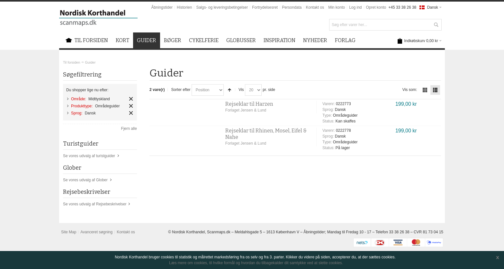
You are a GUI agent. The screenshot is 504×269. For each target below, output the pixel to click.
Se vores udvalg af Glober (85, 180)
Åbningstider (162, 7)
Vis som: (409, 89)
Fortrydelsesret (265, 7)
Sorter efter (180, 89)
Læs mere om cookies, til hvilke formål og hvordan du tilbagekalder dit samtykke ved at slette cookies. (256, 263)
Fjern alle (129, 128)
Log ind (355, 7)
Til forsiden (71, 62)
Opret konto (376, 7)
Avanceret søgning (96, 232)
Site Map (68, 232)
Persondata (292, 7)
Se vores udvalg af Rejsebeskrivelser (94, 204)
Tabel (425, 90)
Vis (241, 89)
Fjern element (131, 99)
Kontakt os (315, 7)
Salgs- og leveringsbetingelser (222, 7)
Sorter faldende (229, 90)
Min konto (336, 7)
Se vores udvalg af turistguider (89, 156)
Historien (184, 7)
